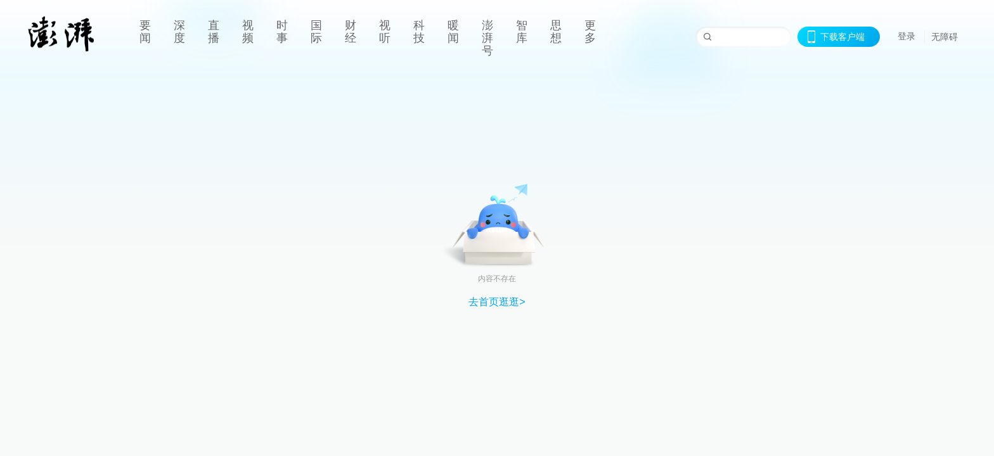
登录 (906, 36)
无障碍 (944, 37)
